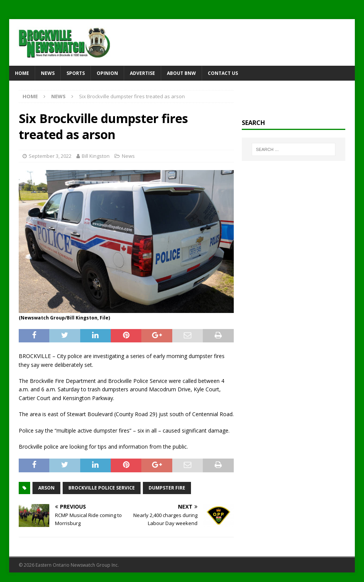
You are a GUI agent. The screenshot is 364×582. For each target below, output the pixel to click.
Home (22, 73)
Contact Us (223, 73)
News (48, 73)
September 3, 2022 (50, 155)
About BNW (181, 73)
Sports (75, 73)
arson (46, 488)
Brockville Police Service (101, 488)
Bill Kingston (96, 155)
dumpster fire (167, 488)
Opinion (107, 73)
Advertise (142, 73)
